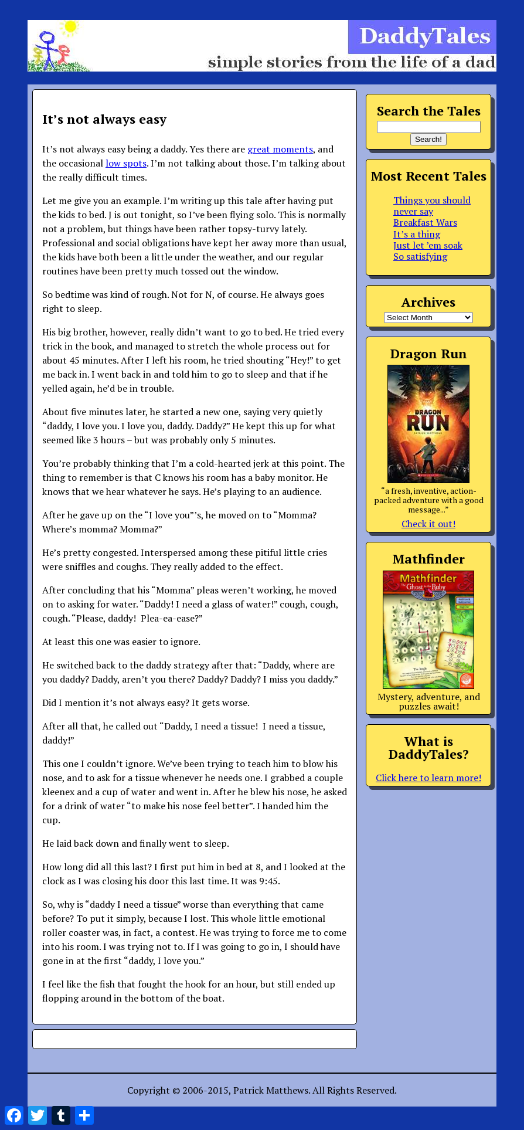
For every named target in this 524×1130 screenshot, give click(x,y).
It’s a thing (416, 234)
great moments (280, 148)
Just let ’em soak (427, 245)
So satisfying (420, 256)
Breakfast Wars (425, 222)
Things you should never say (432, 206)
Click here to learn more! (428, 777)
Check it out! (428, 523)
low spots (126, 163)
